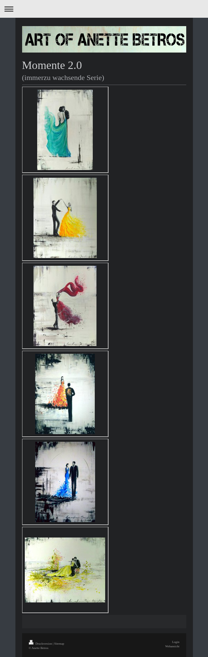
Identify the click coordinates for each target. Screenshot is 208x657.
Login (176, 642)
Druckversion (41, 643)
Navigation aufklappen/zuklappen (104, 9)
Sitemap (59, 643)
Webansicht (172, 646)
